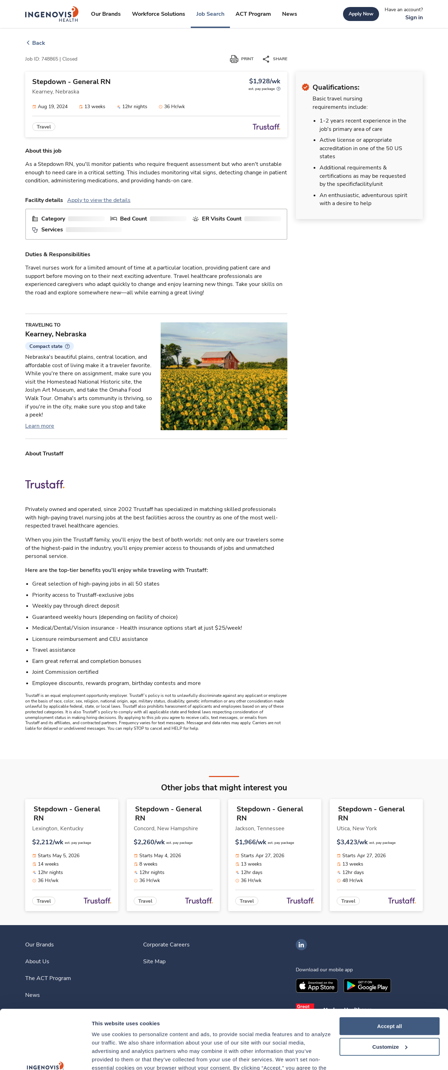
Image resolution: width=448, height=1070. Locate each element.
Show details (108, 1056)
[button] (49, 346)
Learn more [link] (39, 426)
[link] (52, 14)
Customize (389, 991)
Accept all (389, 971)
